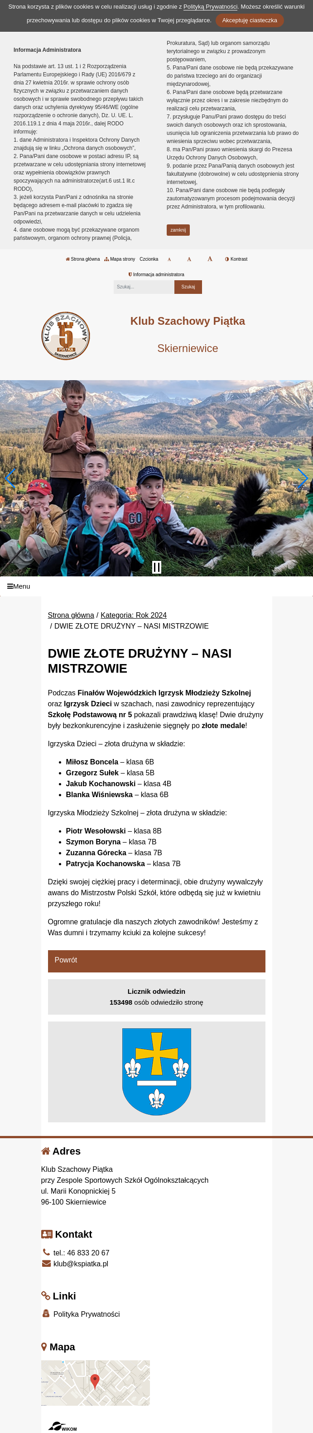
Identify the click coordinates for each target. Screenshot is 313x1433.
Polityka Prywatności (80, 1313)
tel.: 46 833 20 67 (75, 1253)
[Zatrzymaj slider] (156, 567)
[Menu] (156, 586)
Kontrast (236, 259)
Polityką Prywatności (210, 6)
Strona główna (83, 259)
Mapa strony (119, 259)
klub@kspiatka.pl (75, 1264)
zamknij (178, 230)
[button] (11, 478)
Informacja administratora (156, 274)
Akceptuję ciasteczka (249, 20)
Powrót (66, 960)
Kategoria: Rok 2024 (134, 615)
